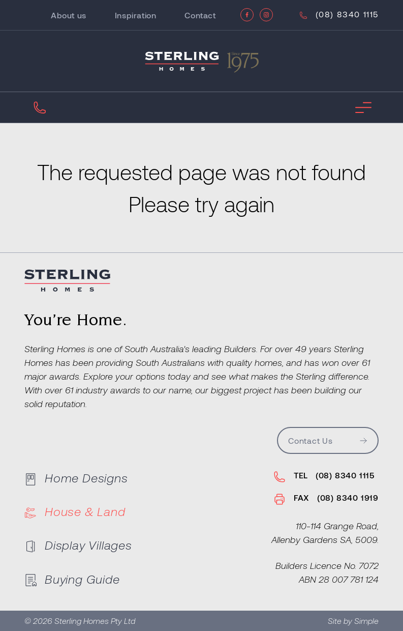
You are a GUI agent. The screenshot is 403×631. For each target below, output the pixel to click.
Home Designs (76, 477)
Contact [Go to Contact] (199, 15)
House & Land (75, 511)
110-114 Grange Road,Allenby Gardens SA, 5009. (325, 532)
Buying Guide (72, 578)
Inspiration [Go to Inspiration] (136, 15)
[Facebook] (247, 14)
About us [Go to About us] (68, 15)
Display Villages (78, 545)
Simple (366, 620)
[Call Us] (338, 15)
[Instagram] (266, 14)
